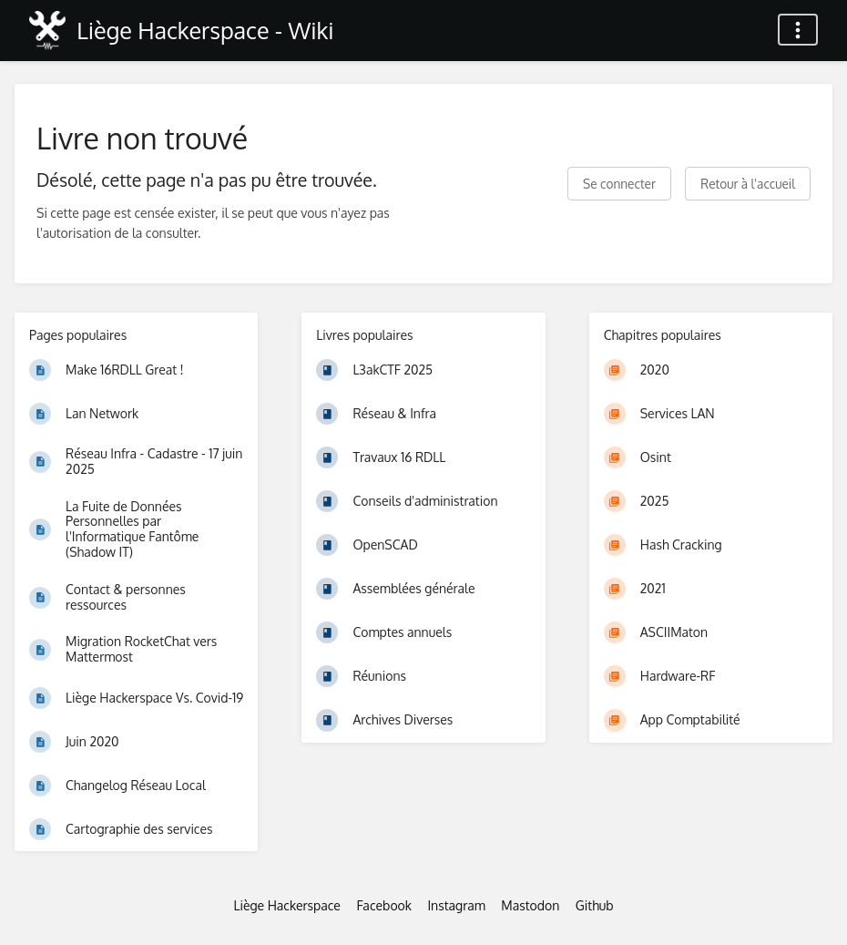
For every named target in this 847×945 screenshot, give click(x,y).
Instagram (456, 905)
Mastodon (530, 905)
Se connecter (619, 183)
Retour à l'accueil (747, 183)
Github (595, 905)
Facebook (384, 905)
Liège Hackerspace (287, 905)
